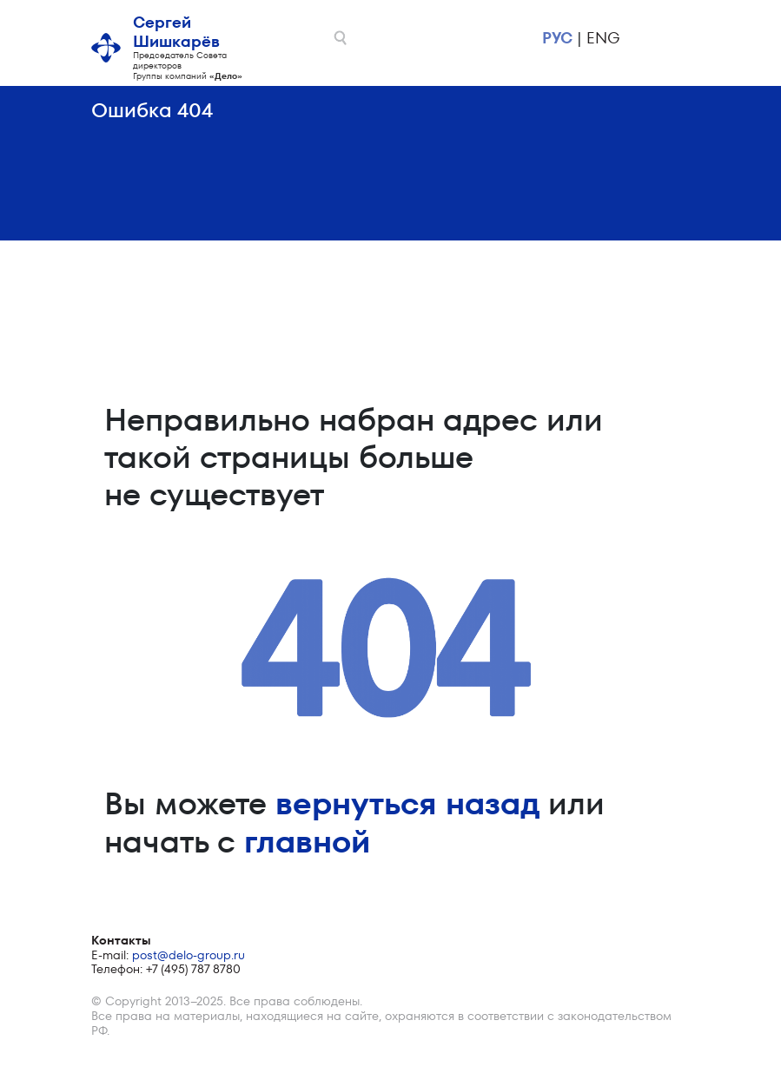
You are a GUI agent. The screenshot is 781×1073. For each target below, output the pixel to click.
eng (602, 38)
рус (557, 38)
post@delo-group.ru (188, 955)
